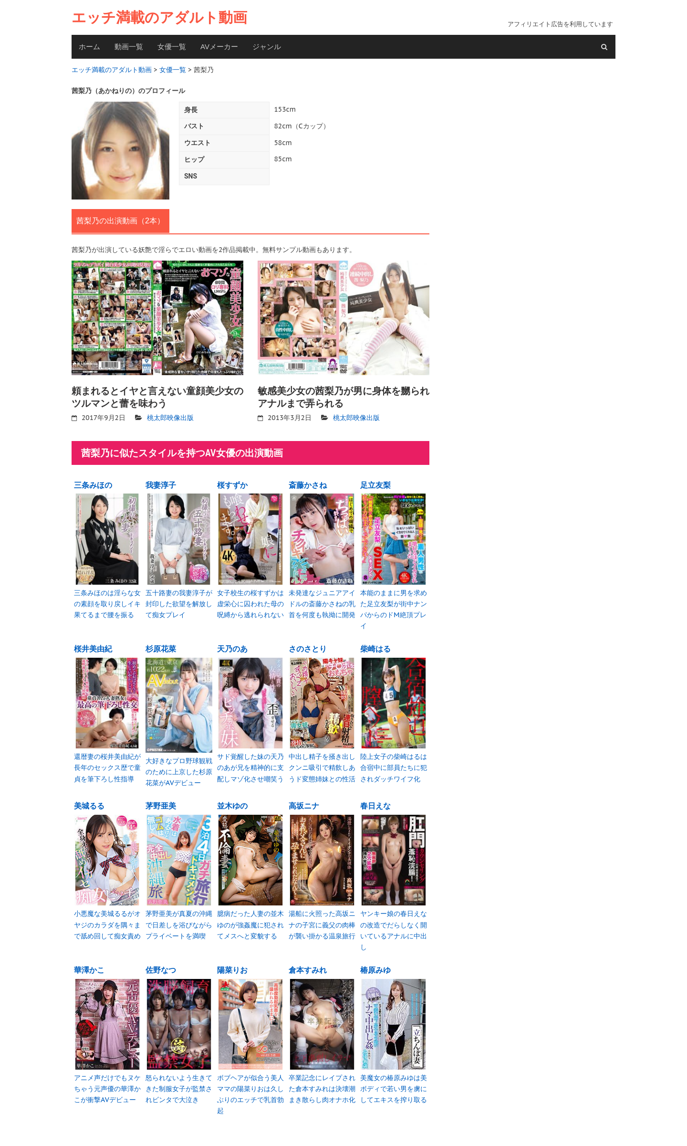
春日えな (375, 802)
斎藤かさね (308, 483)
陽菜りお (232, 964)
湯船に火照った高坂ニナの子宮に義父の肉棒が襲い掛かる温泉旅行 (322, 920)
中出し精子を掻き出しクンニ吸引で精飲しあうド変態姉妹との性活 (322, 764)
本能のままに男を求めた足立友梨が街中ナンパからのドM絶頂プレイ (393, 607)
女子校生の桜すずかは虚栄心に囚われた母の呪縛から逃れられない (250, 602)
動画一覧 (128, 46)
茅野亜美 (161, 802)
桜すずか (232, 483)
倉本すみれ (308, 964)
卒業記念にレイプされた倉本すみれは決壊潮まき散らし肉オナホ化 (322, 1083)
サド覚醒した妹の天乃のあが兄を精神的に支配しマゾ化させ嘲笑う (250, 764)
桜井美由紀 (93, 646)
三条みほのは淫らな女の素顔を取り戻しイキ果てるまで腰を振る (107, 602)
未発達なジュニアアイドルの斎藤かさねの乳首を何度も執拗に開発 (322, 602)
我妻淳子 (161, 483)
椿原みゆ (375, 964)
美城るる (89, 802)
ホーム (89, 46)
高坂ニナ (304, 802)
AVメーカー (219, 46)
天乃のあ (232, 646)
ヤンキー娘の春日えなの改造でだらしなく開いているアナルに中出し (393, 925)
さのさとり (308, 646)
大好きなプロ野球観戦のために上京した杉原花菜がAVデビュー (179, 768)
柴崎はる (375, 646)
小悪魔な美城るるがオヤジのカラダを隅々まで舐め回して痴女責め (107, 920)
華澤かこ (89, 964)
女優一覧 (171, 46)
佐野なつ (161, 964)
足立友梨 (375, 483)
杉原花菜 (161, 646)
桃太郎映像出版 (170, 416)
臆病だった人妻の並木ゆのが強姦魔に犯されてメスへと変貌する (250, 920)
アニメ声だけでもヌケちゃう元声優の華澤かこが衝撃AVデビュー (107, 1083)
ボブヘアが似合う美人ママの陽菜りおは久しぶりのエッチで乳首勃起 (250, 1088)
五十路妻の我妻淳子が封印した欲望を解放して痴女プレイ (179, 602)
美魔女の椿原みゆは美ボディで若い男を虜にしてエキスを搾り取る (393, 1083)
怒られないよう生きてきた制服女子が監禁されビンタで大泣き (179, 1083)
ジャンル (266, 46)
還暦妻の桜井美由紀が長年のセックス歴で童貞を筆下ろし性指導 (107, 764)
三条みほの (93, 483)
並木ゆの (232, 802)
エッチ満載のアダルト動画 (159, 17)
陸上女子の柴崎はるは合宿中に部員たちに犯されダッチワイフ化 (393, 764)
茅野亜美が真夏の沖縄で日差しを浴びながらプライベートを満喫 (179, 920)
